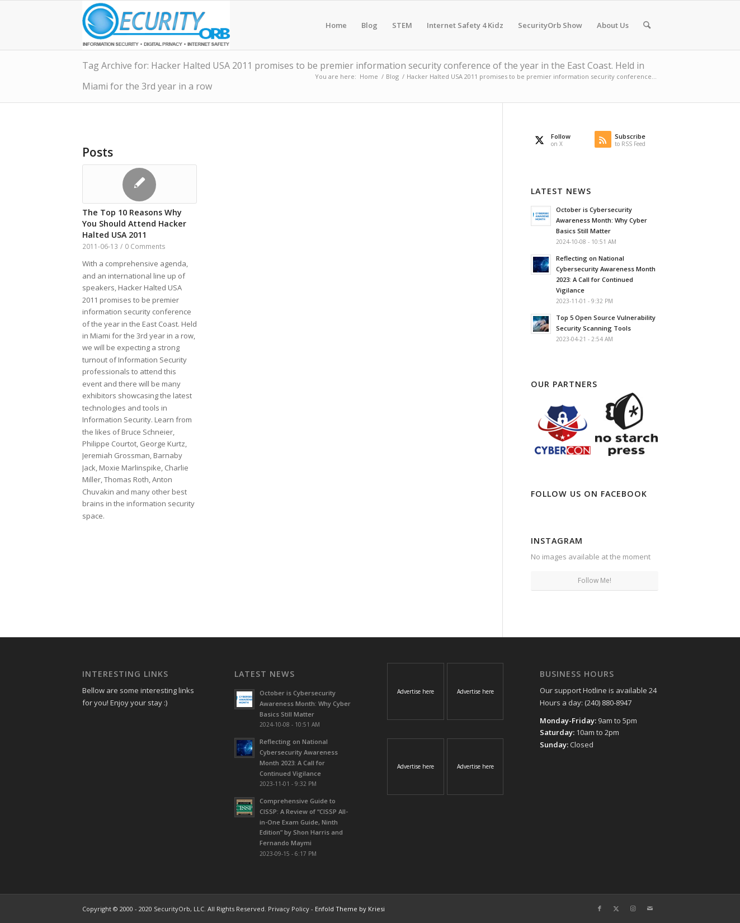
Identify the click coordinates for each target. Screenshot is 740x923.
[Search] (647, 25)
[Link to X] (616, 908)
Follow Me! (594, 580)
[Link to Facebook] (599, 908)
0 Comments (145, 246)
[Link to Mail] (650, 908)
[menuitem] (336, 25)
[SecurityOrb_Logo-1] (156, 25)
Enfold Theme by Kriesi (350, 909)
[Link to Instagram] (633, 908)
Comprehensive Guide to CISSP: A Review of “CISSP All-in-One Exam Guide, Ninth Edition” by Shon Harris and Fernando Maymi (304, 822)
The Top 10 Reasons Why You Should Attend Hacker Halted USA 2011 (134, 223)
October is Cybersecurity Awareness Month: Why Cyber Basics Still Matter (601, 220)
